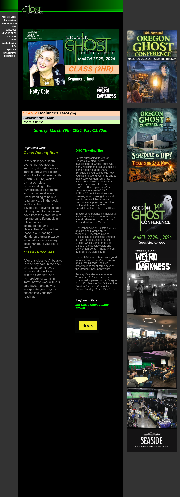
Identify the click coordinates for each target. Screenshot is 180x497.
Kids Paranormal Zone (9, 25)
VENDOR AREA (9, 33)
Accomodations (9, 17)
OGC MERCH (10, 56)
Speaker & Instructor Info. (9, 51)
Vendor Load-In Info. (9, 44)
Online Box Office (105, 208)
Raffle (13, 40)
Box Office (11, 36)
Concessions (10, 20)
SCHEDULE (11, 30)
